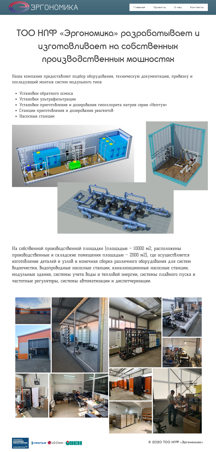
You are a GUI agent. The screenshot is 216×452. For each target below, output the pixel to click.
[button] (178, 8)
